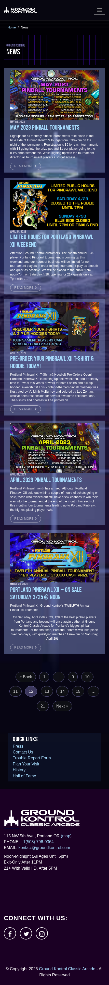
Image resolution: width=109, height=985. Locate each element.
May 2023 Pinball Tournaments (44, 127)
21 (42, 706)
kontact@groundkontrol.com (44, 847)
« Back (25, 676)
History (19, 769)
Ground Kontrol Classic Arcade (67, 968)
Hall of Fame (24, 776)
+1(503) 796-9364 (37, 841)
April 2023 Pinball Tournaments (46, 480)
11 (15, 691)
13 (47, 691)
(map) (66, 836)
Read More (25, 166)
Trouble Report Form (32, 758)
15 (78, 691)
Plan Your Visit (26, 764)
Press (18, 746)
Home (12, 27)
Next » (62, 706)
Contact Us (23, 752)
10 (87, 676)
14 (62, 691)
